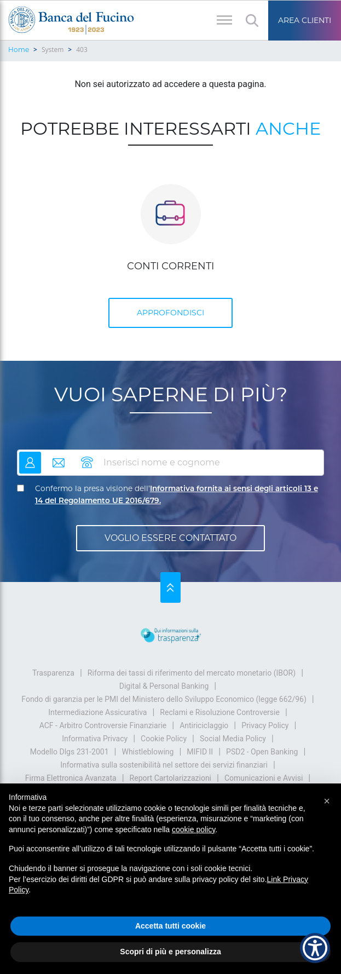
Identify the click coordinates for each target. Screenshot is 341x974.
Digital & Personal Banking (164, 686)
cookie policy (193, 829)
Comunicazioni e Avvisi (263, 778)
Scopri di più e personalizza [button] (170, 951)
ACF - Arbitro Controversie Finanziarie (103, 725)
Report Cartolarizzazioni (170, 778)
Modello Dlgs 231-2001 (69, 751)
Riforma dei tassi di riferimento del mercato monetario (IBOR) (192, 672)
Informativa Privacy (95, 738)
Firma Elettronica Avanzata (71, 778)
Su (170, 587)
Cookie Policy (164, 738)
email (59, 458)
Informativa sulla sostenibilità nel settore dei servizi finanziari (164, 764)
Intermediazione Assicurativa (97, 712)
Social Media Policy (233, 738)
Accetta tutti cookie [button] (170, 925)
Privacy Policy (264, 725)
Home (18, 49)
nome (30, 458)
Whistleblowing (148, 751)
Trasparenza (53, 672)
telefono (87, 458)
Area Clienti (304, 20)
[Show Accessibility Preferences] (315, 948)
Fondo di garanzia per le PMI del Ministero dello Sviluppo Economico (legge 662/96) (164, 699)
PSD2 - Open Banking (262, 751)
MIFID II (200, 751)
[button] (327, 801)
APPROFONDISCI (170, 313)
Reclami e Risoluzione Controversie (220, 712)
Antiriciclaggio (204, 725)
